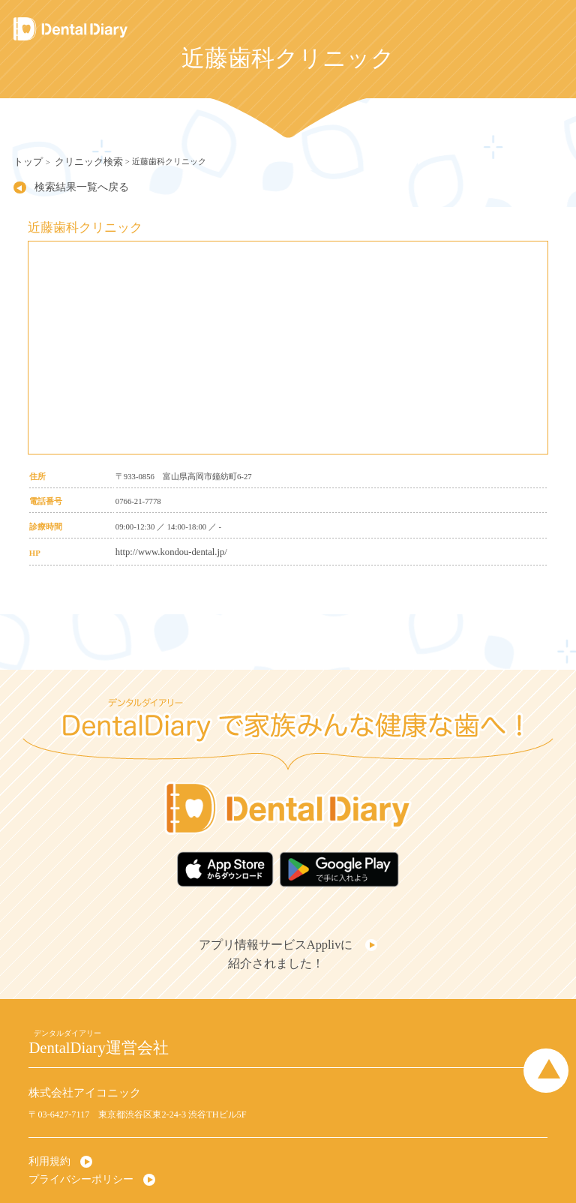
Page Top (553, 1042)
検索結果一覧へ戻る (67, 183)
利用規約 (46, 1136)
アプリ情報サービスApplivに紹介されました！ (279, 935)
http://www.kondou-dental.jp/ (163, 546)
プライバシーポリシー (73, 1152)
